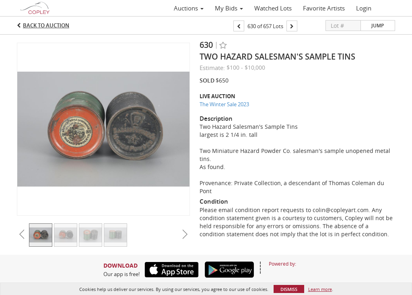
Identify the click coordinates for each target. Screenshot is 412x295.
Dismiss (288, 289)
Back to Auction (46, 25)
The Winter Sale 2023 (224, 104)
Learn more (320, 289)
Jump (377, 25)
